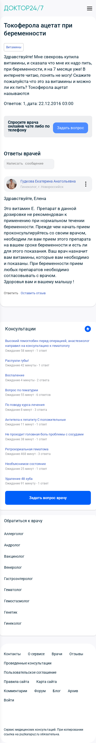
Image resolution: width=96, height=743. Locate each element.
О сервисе (36, 654)
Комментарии (15, 691)
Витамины (13, 47)
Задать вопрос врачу (48, 498)
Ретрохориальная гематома (26, 449)
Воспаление (14, 375)
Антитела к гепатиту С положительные (35, 420)
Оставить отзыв (33, 293)
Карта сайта (46, 682)
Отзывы (76, 654)
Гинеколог (13, 623)
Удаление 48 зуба (19, 479)
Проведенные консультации (27, 663)
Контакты (12, 654)
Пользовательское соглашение (30, 672)
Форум (40, 691)
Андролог (12, 545)
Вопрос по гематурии (21, 390)
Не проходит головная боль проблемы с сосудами (44, 434)
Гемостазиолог (16, 601)
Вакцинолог (14, 556)
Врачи (57, 654)
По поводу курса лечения (25, 405)
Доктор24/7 (24, 8)
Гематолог (13, 590)
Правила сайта (16, 682)
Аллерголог (14, 534)
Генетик (10, 612)
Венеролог (13, 567)
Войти (9, 700)
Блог (57, 691)
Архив (73, 691)
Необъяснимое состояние (25, 464)
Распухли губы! (17, 361)
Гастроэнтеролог (18, 579)
